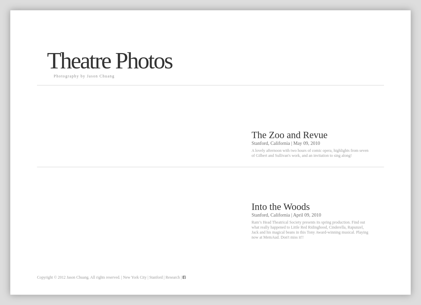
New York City (135, 277)
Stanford (156, 277)
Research (172, 277)
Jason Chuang (77, 277)
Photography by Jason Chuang (84, 76)
